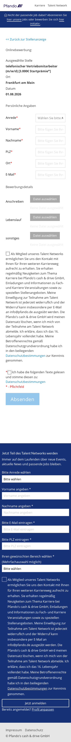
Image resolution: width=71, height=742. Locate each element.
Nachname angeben (17, 506)
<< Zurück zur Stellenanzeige (26, 39)
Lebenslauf (13, 219)
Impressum (14, 730)
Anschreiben (15, 201)
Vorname (13, 129)
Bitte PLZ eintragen (16, 539)
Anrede (12, 117)
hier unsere (14, 19)
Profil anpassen (43, 709)
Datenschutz (34, 730)
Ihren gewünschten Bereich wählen (28, 559)
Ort (9, 163)
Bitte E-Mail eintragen (18, 523)
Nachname (14, 140)
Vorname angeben (16, 489)
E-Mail (11, 174)
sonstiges (12, 238)
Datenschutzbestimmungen (25, 356)
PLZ (9, 151)
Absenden (22, 399)
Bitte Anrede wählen (16, 472)
